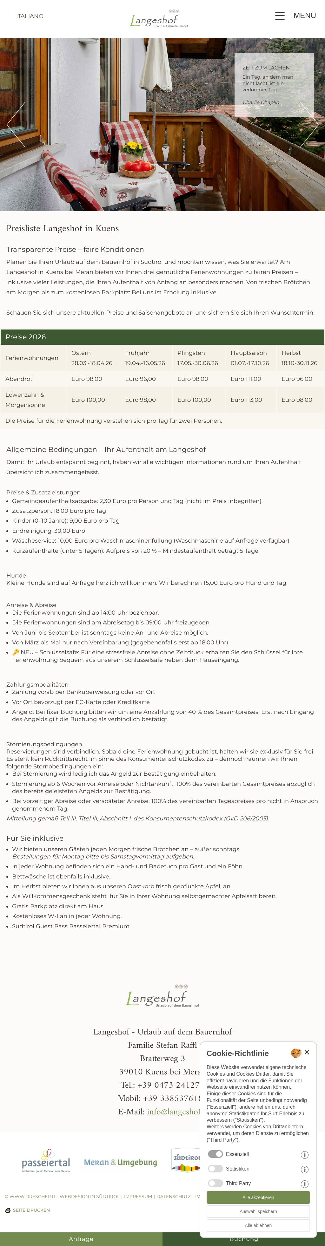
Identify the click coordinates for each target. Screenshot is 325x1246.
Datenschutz (173, 1196)
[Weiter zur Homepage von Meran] (120, 1177)
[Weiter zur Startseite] (159, 33)
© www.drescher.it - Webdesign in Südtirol (62, 1196)
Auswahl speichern (258, 1211)
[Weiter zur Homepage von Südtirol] (187, 1177)
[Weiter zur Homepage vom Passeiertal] (46, 1177)
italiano (29, 16)
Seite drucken (31, 1210)
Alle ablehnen (258, 1225)
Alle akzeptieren (258, 1197)
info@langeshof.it (177, 1112)
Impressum (138, 1196)
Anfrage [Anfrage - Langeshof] (81, 1239)
